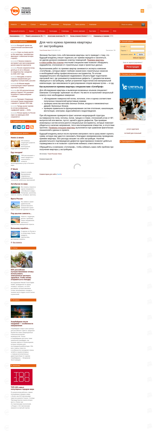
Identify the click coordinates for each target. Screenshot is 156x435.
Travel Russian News (45, 50)
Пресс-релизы (80, 24)
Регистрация (133, 67)
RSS (114, 31)
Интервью (43, 24)
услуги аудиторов (133, 129)
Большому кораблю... (20, 228)
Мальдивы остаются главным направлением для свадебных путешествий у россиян (23, 79)
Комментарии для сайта (51, 174)
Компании (92, 24)
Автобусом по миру (19, 184)
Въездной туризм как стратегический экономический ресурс (22, 47)
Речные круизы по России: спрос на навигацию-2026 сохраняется (23, 115)
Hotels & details (17, 138)
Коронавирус (15, 36)
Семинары (65, 31)
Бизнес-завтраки (79, 31)
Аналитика (55, 24)
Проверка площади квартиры (62, 128)
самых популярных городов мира (22, 388)
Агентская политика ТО (56, 36)
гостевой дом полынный (132, 133)
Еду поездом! (17, 152)
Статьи (33, 24)
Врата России (17, 199)
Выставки (92, 31)
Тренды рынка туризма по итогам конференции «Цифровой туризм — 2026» (22, 108)
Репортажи (67, 24)
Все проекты (17, 242)
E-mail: (124, 46)
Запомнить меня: (127, 54)
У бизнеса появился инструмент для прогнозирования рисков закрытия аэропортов (22, 63)
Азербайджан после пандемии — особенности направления (22, 323)
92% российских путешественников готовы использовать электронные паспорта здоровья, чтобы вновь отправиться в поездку (22, 274)
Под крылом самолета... (21, 213)
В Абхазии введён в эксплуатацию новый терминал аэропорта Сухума (22, 85)
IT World (14, 169)
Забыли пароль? (139, 58)
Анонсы (23, 24)
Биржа (31, 31)
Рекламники (104, 31)
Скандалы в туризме (101, 36)
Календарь (53, 31)
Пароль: (124, 50)
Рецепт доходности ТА (34, 36)
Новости (14, 24)
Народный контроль (18, 31)
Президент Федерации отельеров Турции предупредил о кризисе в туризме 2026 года (22, 101)
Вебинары (41, 31)
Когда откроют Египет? (79, 36)
